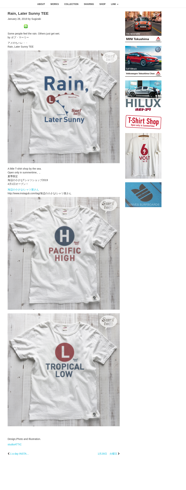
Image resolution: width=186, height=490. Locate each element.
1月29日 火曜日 (107, 453)
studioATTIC (15, 444)
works (54, 4)
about (41, 4)
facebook (157, 4)
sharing (89, 4)
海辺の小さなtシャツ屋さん (23, 189)
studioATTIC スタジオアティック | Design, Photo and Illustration (17, 4)
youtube (173, 4)
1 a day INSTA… (19, 453)
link (114, 4)
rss (181, 4)
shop (102, 4)
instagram (165, 4)
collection (71, 4)
